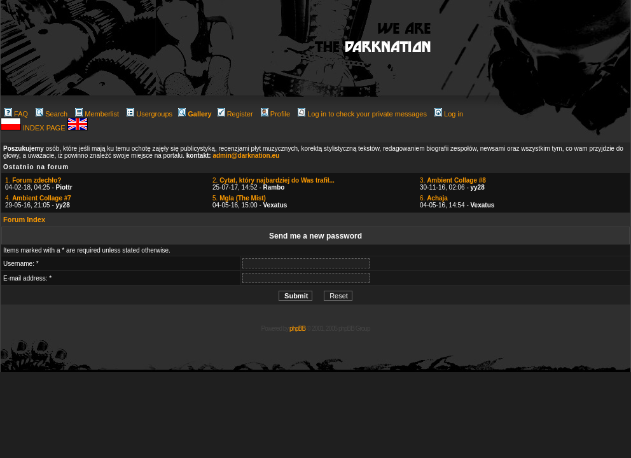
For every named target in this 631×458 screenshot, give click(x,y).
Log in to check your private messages (362, 114)
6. (434, 198)
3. (453, 180)
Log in (448, 114)
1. (33, 180)
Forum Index (24, 219)
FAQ (16, 114)
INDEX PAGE (45, 128)
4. (38, 198)
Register (235, 114)
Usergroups (149, 114)
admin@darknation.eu (245, 155)
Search (51, 114)
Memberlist (97, 114)
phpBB (297, 328)
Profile (275, 114)
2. (273, 180)
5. (239, 198)
